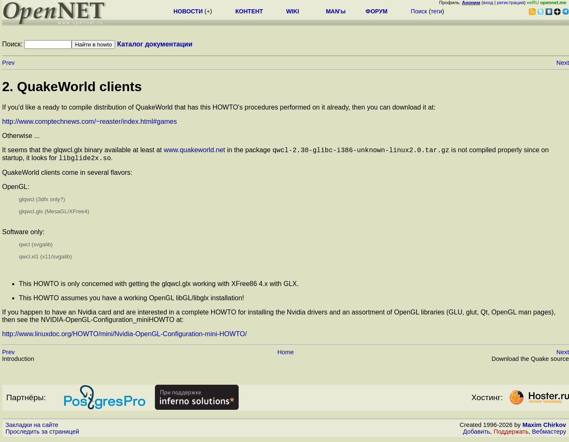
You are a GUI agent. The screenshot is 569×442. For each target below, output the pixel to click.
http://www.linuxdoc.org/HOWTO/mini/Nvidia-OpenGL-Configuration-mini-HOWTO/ (124, 336)
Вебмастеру (549, 434)
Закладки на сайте (31, 427)
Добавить (476, 434)
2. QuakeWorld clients (72, 86)
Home (285, 354)
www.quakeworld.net (194, 151)
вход (488, 2)
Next (562, 62)
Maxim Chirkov (544, 427)
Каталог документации (155, 44)
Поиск (419, 11)
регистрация (510, 2)
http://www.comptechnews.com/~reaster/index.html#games (89, 121)
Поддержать (511, 434)
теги (436, 11)
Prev (8, 62)
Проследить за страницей (42, 434)
